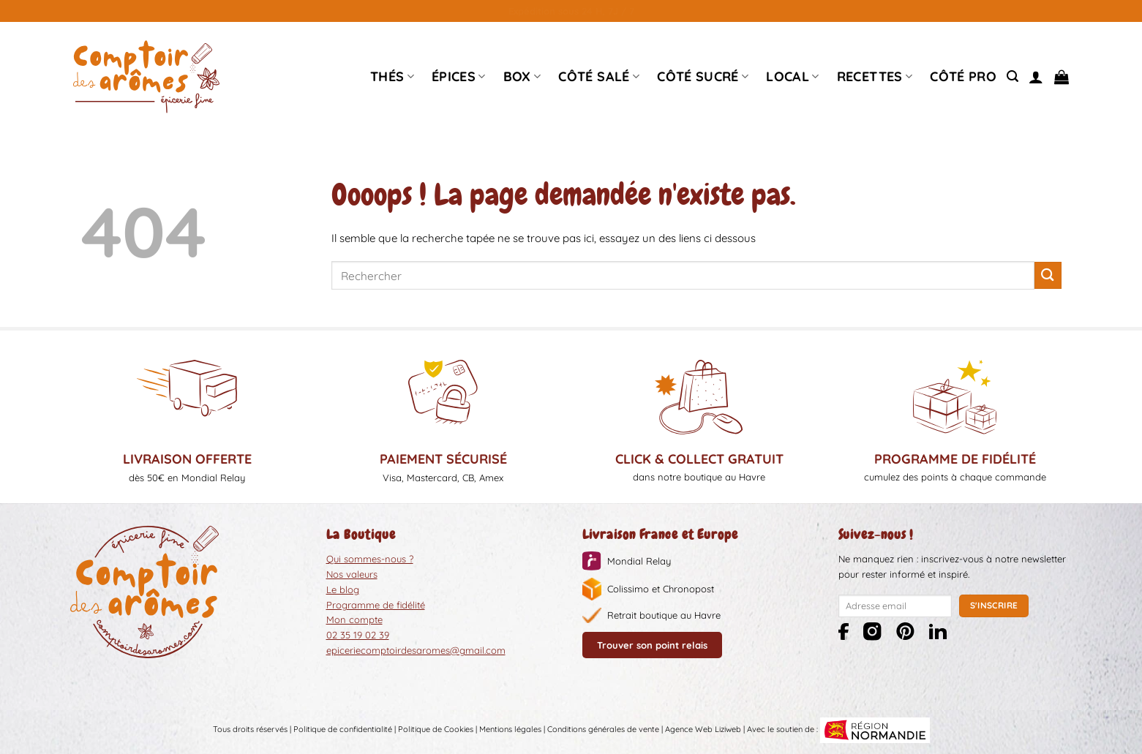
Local (792, 76)
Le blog (342, 589)
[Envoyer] (1048, 275)
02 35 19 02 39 (357, 635)
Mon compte (354, 619)
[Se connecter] (1036, 77)
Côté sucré (702, 76)
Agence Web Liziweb (703, 729)
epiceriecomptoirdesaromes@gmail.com (416, 650)
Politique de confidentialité (342, 729)
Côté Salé (598, 76)
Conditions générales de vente (603, 729)
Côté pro (963, 76)
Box (522, 76)
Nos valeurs (351, 574)
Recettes (874, 76)
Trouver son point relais (652, 645)
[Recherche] (1012, 76)
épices (459, 76)
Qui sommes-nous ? (369, 559)
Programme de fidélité (375, 605)
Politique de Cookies (435, 729)
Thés (392, 76)
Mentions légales (510, 729)
